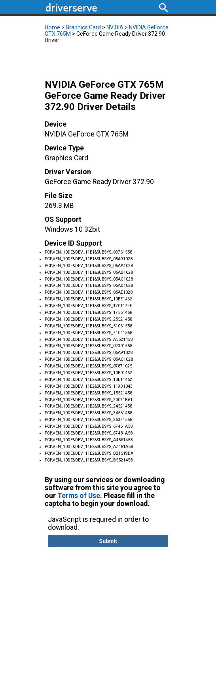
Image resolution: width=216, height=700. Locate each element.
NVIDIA (114, 27)
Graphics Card (83, 27)
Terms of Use (78, 496)
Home (52, 27)
